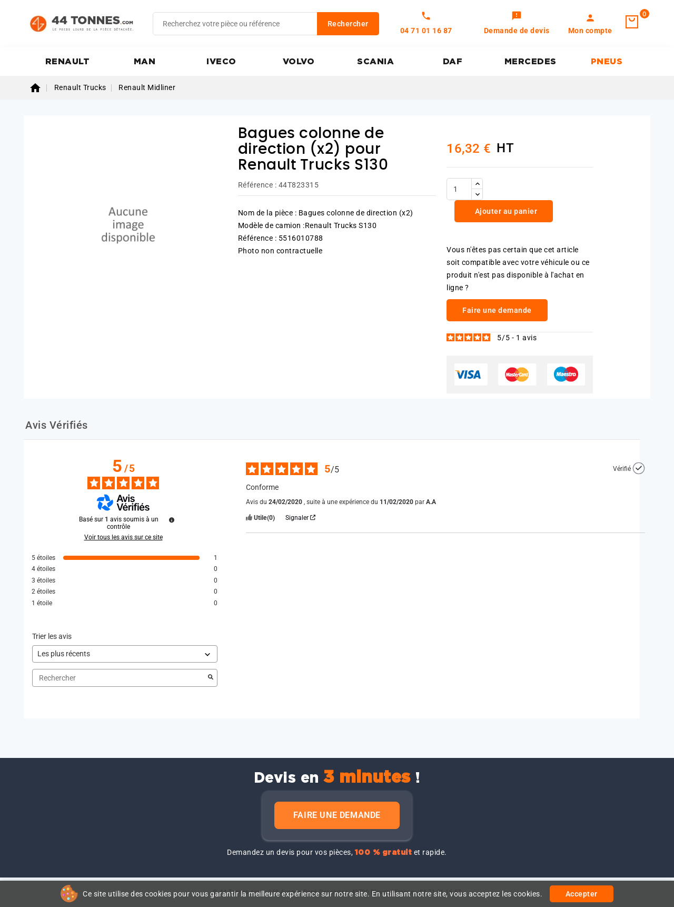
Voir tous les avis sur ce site (123, 537)
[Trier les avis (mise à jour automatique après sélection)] (124, 654)
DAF (453, 61)
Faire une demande (337, 815)
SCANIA (375, 61)
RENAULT (67, 61)
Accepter (582, 894)
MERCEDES (530, 61)
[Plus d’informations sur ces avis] (171, 520)
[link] (517, 24)
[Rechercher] (266, 23)
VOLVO (299, 61)
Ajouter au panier (505, 211)
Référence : (257, 185)
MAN (145, 61)
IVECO (221, 61)
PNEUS (607, 61)
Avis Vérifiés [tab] (56, 425)
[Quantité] (459, 189)
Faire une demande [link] (497, 310)
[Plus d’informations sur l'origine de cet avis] (638, 468)
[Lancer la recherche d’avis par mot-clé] (210, 678)
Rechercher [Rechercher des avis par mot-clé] (119, 678)
